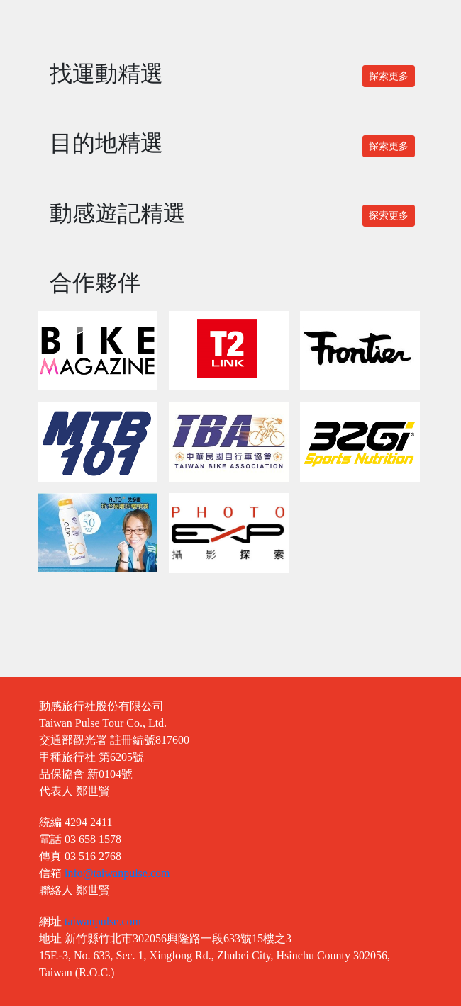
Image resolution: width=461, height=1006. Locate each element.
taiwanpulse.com (103, 921)
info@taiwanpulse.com (117, 873)
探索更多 (389, 76)
